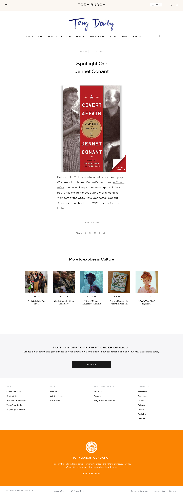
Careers (98, 396)
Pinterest (142, 405)
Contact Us (11, 396)
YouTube (142, 414)
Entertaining (97, 36)
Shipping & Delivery (15, 409)
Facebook (142, 396)
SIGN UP (91, 364)
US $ (7, 5)
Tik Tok (141, 400)
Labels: (87, 222)
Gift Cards (55, 400)
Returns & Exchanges (16, 400)
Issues (29, 36)
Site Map (173, 491)
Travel (80, 36)
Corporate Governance (140, 491)
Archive (138, 36)
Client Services (13, 392)
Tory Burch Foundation (104, 400)
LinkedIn (141, 418)
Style (40, 36)
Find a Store (56, 392)
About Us (98, 392)
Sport (125, 36)
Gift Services (56, 396)
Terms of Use (159, 491)
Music (113, 36)
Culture (66, 36)
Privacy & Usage (59, 491)
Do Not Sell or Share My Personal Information (108, 491)
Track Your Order (14, 405)
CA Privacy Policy (78, 491)
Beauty (52, 36)
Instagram (142, 392)
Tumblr (141, 409)
